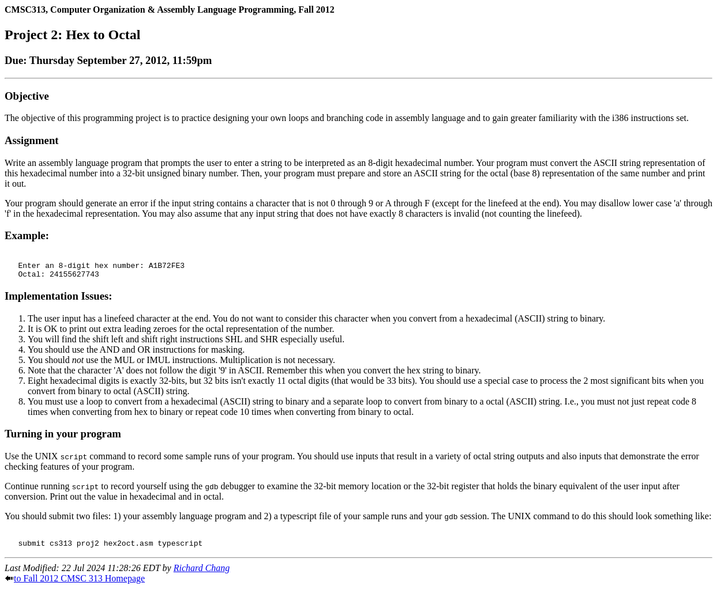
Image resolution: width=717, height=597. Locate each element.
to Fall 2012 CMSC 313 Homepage (79, 587)
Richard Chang (202, 576)
